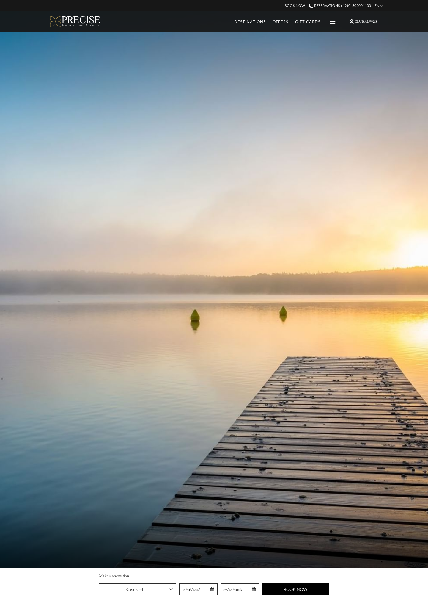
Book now (295, 589)
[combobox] (137, 589)
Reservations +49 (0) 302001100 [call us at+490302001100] (340, 5)
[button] (198, 589)
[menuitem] (226, 21)
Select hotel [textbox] (134, 589)
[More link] (330, 21)
